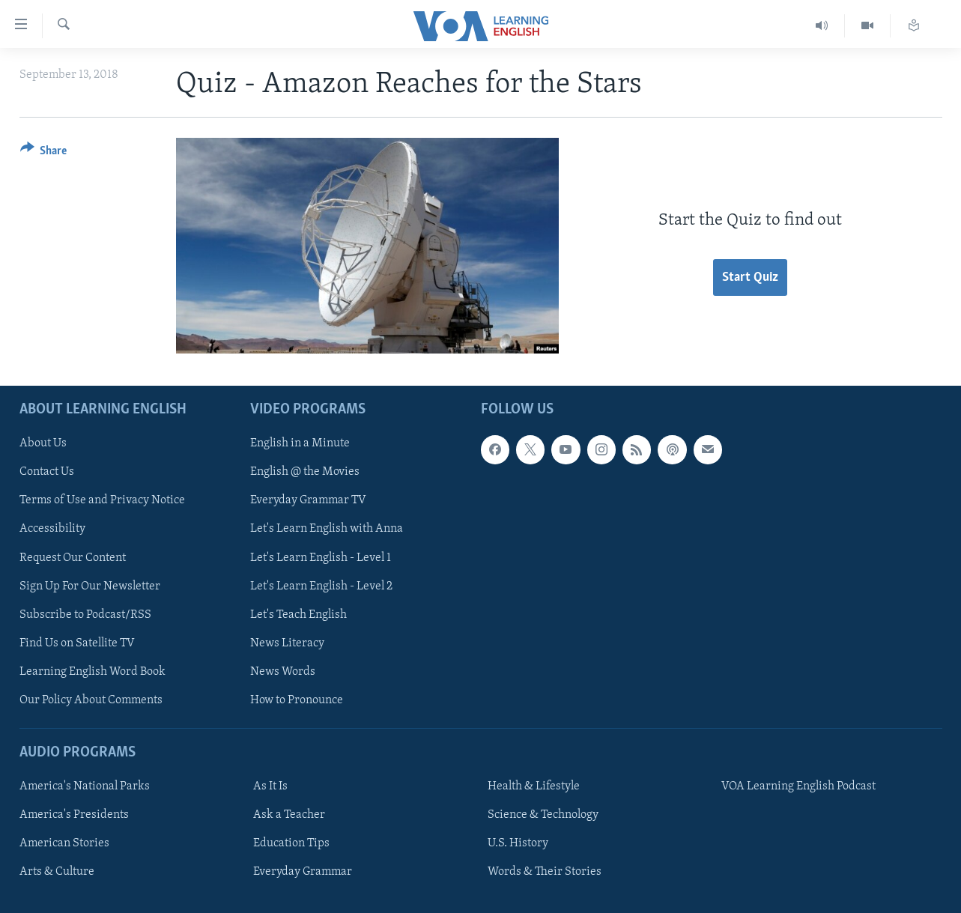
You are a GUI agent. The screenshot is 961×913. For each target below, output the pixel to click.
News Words (282, 672)
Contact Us (46, 472)
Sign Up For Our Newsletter (89, 586)
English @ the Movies (305, 472)
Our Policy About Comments (91, 700)
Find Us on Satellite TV (77, 643)
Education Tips (291, 843)
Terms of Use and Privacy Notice (102, 500)
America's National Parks (84, 786)
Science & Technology (543, 815)
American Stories (64, 843)
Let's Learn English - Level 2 (321, 586)
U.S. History (518, 843)
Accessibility (52, 529)
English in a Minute (300, 443)
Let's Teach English (298, 615)
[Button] (43, 153)
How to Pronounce (296, 700)
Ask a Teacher (289, 815)
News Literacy (287, 643)
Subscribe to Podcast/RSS (85, 615)
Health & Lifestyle (534, 786)
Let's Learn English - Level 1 (320, 557)
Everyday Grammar (302, 872)
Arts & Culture (56, 872)
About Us (43, 443)
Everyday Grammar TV (308, 500)
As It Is (270, 786)
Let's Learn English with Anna (326, 529)
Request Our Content (72, 557)
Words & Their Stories (544, 872)
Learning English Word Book (92, 672)
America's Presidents (74, 815)
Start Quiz (750, 277)
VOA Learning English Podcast (798, 786)
